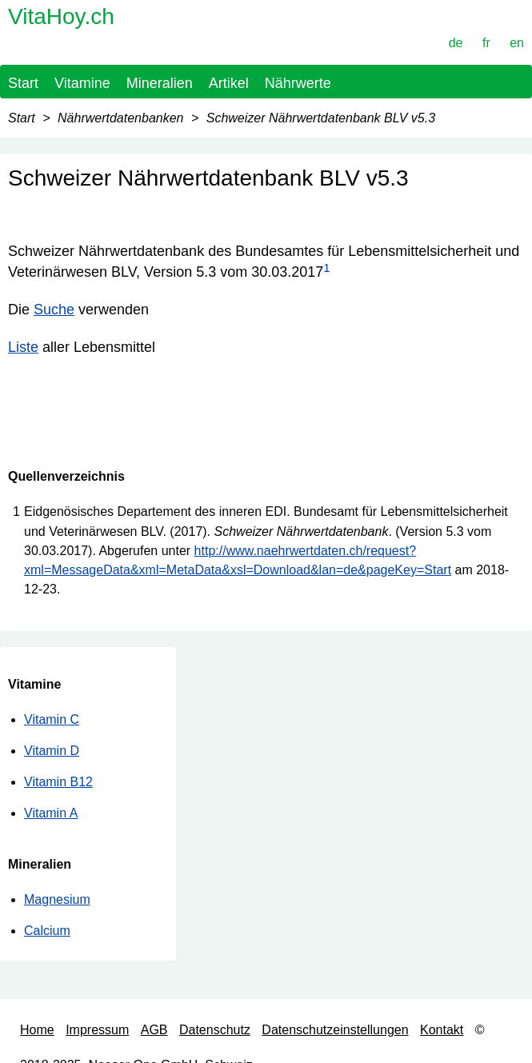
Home (37, 1030)
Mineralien (159, 83)
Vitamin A (51, 813)
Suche (54, 310)
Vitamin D (51, 750)
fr (486, 43)
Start (23, 83)
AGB (154, 1030)
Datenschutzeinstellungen (335, 1030)
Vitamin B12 (58, 782)
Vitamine (82, 83)
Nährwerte (298, 83)
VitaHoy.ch (61, 16)
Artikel (229, 83)
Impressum (97, 1030)
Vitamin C (51, 719)
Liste (23, 347)
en (517, 43)
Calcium (47, 930)
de (456, 43)
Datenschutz (214, 1030)
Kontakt (441, 1030)
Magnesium (57, 899)
